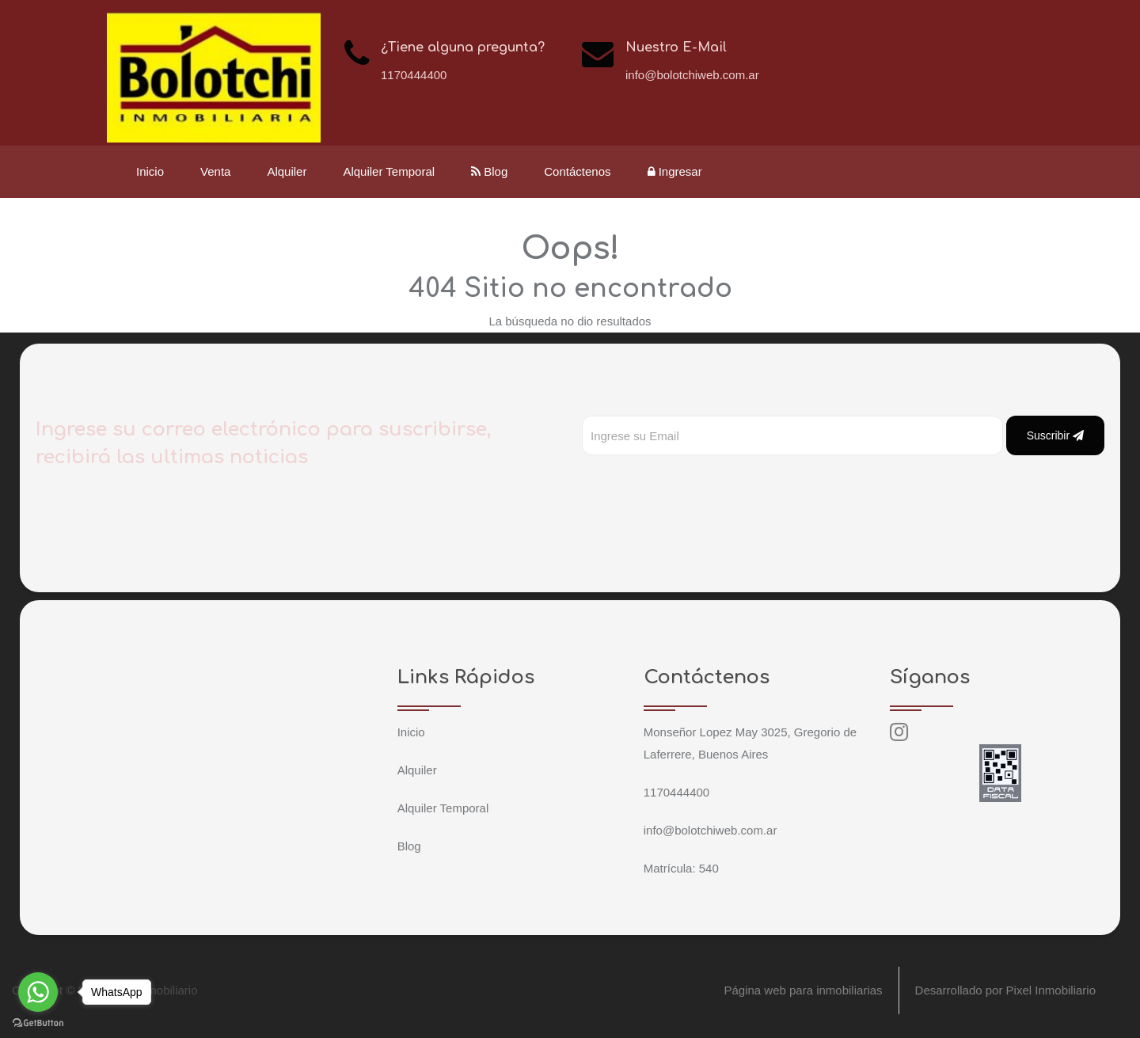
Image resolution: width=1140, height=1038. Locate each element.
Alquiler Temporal (389, 171)
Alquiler (286, 171)
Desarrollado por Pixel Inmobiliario (1005, 990)
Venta (215, 171)
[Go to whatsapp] (38, 992)
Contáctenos (577, 171)
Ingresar (675, 171)
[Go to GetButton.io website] (38, 1022)
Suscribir (1055, 435)
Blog (489, 171)
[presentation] (702, 487)
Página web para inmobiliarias (803, 990)
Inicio (150, 171)
